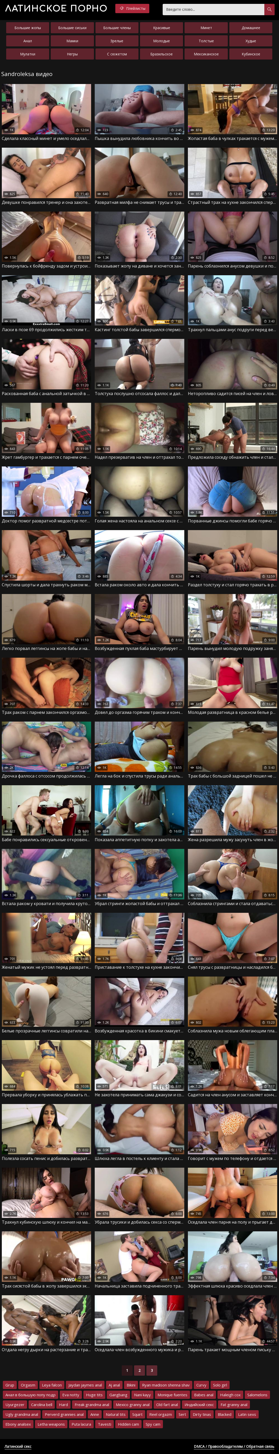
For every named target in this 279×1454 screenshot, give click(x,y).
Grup (9, 1385)
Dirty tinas (202, 1414)
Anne (94, 1414)
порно (56, 8)
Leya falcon (52, 1385)
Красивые (161, 27)
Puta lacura (81, 1424)
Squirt (137, 1414)
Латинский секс (18, 1446)
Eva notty (70, 1394)
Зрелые (116, 40)
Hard (63, 1404)
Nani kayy (142, 1394)
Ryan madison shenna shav (166, 1385)
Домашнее (251, 27)
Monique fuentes (172, 1394)
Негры (72, 54)
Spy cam (153, 1424)
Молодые (161, 40)
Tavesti (104, 1424)
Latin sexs (247, 1414)
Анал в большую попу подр (30, 1394)
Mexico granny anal (133, 1404)
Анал (27, 40)
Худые (251, 40)
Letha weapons (51, 1424)
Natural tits (116, 1414)
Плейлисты (132, 8)
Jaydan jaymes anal (85, 1385)
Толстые (206, 40)
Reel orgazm (160, 1414)
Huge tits (94, 1394)
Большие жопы (27, 27)
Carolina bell (41, 1404)
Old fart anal (167, 1404)
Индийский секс (199, 1404)
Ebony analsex (18, 1424)
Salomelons (257, 1394)
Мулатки (27, 54)
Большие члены (117, 27)
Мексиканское (206, 54)
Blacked (224, 1414)
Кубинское (251, 54)
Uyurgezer (14, 1404)
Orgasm (28, 1385)
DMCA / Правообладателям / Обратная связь (234, 1446)
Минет (206, 27)
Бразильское (161, 54)
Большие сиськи (72, 27)
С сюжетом (117, 54)
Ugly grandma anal (21, 1414)
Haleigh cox (230, 1394)
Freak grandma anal (92, 1404)
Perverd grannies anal (64, 1414)
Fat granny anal (234, 1404)
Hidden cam (128, 1424)
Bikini (131, 1385)
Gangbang (118, 1394)
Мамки (72, 40)
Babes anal (203, 1394)
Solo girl (220, 1385)
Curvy (201, 1385)
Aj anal (114, 1385)
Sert (182, 1414)
